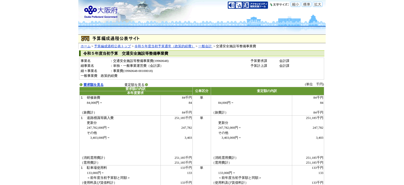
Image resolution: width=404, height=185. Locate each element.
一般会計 (205, 46)
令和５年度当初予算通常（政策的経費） (164, 46)
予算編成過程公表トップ (112, 46)
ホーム (86, 46)
